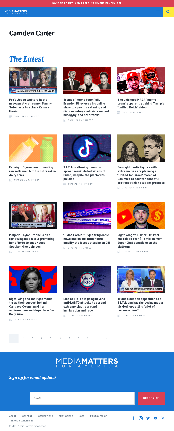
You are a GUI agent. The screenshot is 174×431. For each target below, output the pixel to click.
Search (168, 12)
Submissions (66, 416)
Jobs (81, 416)
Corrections (45, 416)
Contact (27, 416)
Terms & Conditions (22, 420)
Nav (155, 12)
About (12, 416)
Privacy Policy (98, 416)
